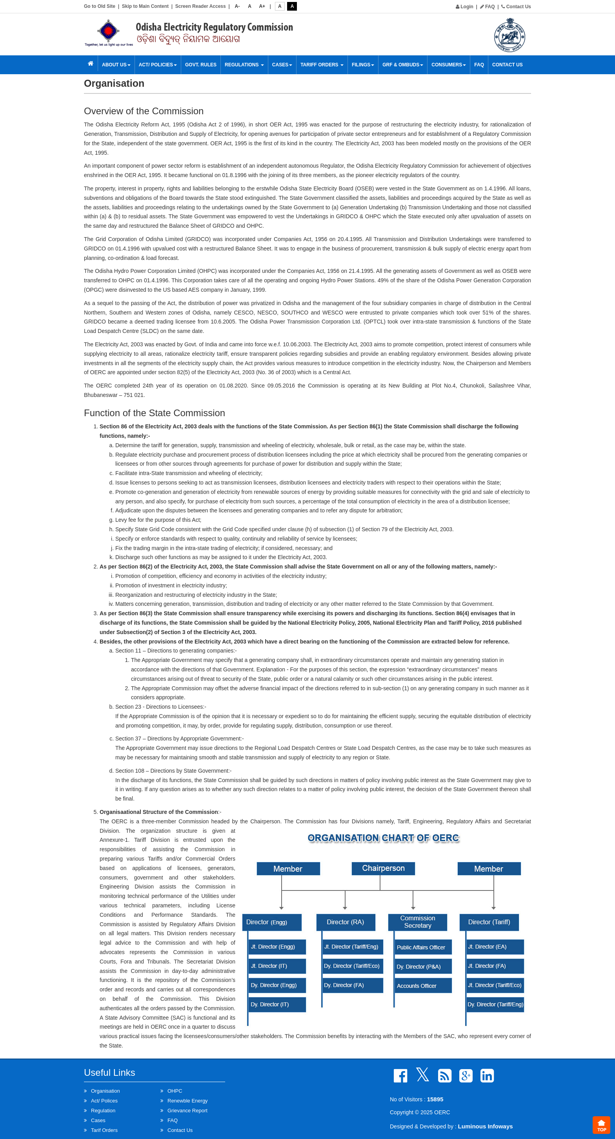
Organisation (105, 1091)
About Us (116, 65)
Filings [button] (363, 65)
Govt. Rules (201, 65)
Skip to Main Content (145, 6)
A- (237, 6)
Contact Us (516, 6)
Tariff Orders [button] (322, 65)
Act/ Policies (158, 65)
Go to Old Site (99, 6)
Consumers (448, 65)
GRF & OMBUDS (402, 65)
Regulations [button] (244, 65)
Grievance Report (187, 1110)
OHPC (174, 1091)
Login (464, 6)
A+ (262, 6)
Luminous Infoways (485, 1126)
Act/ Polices (104, 1101)
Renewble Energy (187, 1101)
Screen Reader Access (200, 6)
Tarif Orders (104, 1130)
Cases (282, 65)
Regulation (103, 1110)
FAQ (487, 6)
